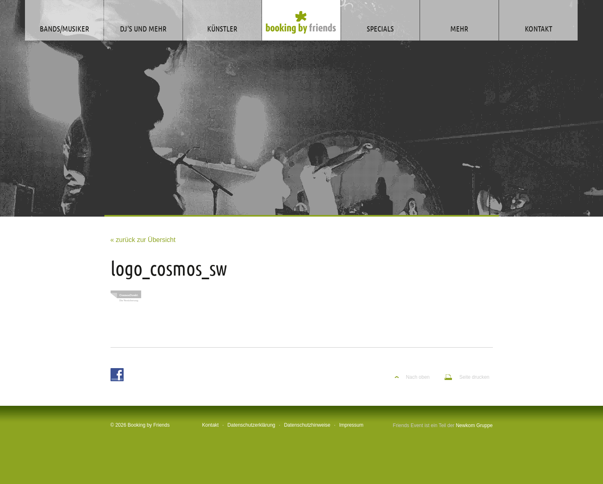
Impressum (351, 425)
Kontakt (210, 425)
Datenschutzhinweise (307, 425)
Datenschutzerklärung (252, 425)
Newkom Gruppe (474, 425)
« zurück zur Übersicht (143, 239)
